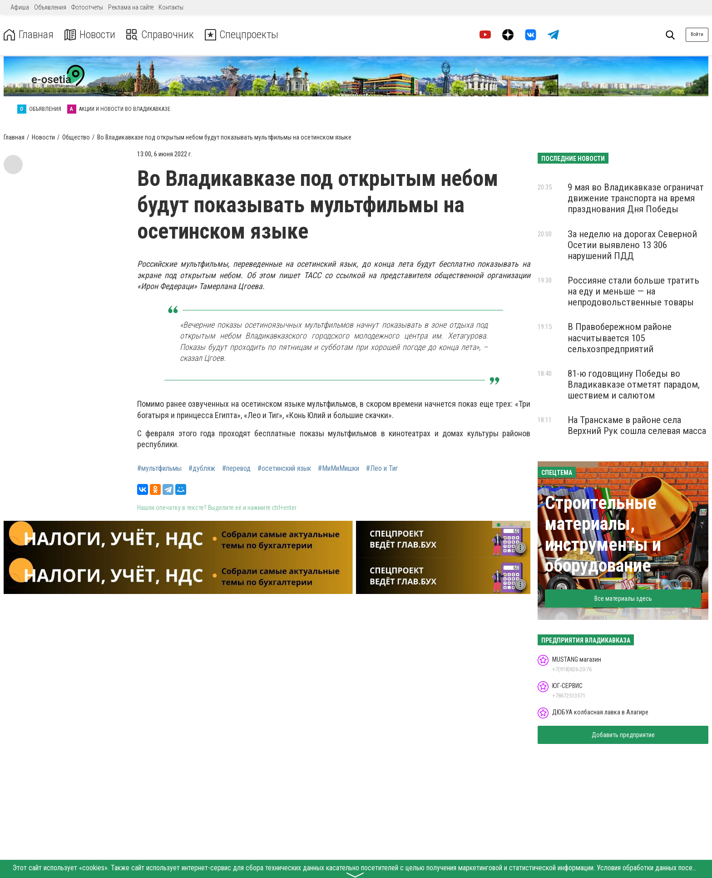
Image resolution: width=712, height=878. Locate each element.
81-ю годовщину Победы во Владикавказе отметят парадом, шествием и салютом (634, 384)
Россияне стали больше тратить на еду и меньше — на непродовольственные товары (633, 291)
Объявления (50, 7)
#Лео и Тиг (382, 468)
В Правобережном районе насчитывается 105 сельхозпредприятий (620, 337)
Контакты (170, 7)
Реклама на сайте (130, 7)
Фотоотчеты (87, 7)
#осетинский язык (284, 468)
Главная (29, 35)
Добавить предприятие (623, 734)
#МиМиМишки (338, 468)
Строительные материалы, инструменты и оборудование (603, 534)
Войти (697, 34)
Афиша (19, 7)
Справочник (160, 35)
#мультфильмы (159, 468)
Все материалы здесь (623, 598)
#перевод (236, 468)
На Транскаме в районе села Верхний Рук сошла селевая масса (637, 425)
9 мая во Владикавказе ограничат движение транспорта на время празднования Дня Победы (636, 198)
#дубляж (201, 468)
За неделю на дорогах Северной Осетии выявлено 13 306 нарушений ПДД (632, 245)
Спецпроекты (242, 35)
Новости (90, 35)
